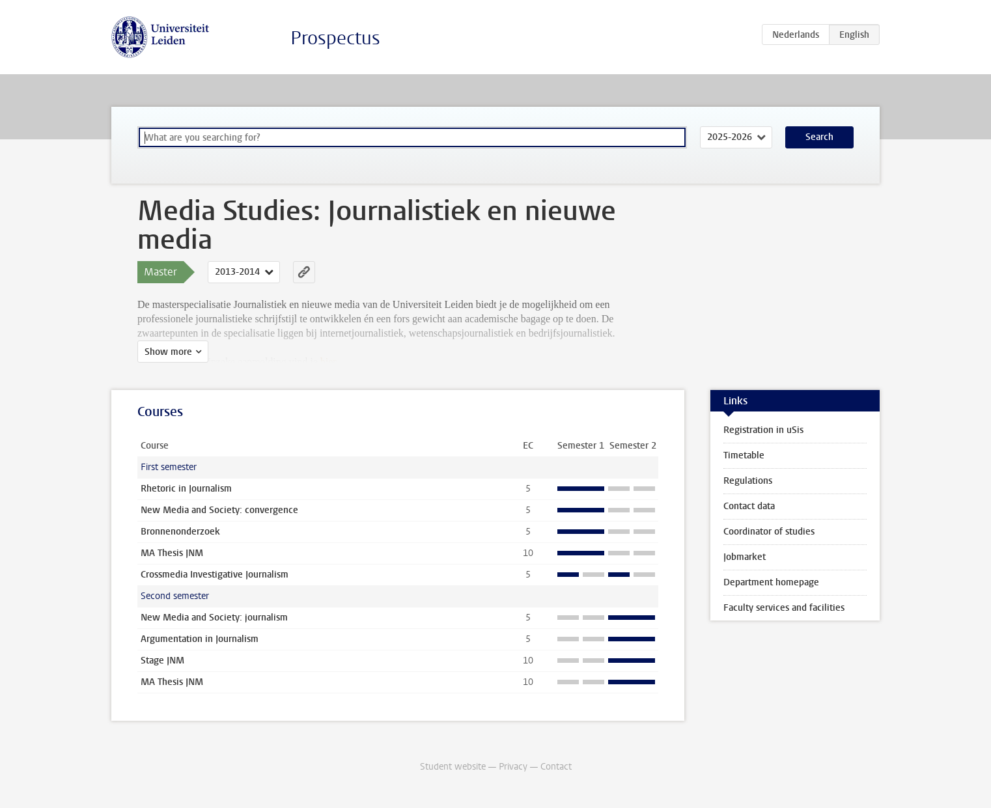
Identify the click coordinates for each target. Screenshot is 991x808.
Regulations (747, 481)
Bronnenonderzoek (180, 531)
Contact (556, 766)
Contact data (749, 506)
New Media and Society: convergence (219, 510)
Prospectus (335, 38)
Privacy (513, 766)
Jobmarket (744, 557)
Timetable (743, 455)
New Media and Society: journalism (214, 617)
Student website (453, 766)
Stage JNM (162, 660)
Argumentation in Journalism (199, 639)
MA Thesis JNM (172, 553)
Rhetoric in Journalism (186, 488)
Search (819, 137)
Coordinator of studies (769, 531)
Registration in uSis (763, 430)
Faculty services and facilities (783, 608)
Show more (168, 352)
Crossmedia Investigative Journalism (214, 574)
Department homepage (771, 582)
